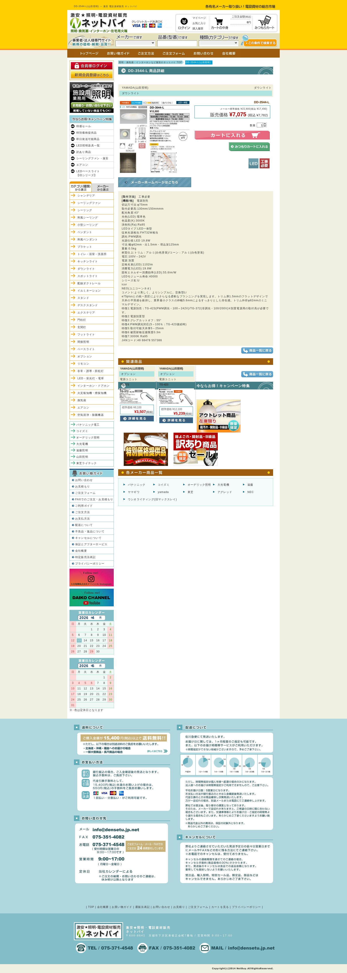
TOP (91, 907)
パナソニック (136, 484)
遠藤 (250, 484)
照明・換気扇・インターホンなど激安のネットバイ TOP (150, 62)
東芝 (190, 492)
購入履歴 (198, 28)
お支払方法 (82, 518)
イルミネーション (89, 290)
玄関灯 (81, 327)
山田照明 (82, 456)
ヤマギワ (134, 492)
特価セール (83, 126)
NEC (250, 492)
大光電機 (223, 484)
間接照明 (83, 341)
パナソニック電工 (88, 424)
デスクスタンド (87, 305)
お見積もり (82, 486)
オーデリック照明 (199, 484)
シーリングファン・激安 (92, 158)
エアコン (82, 164)
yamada (163, 492)
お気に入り (199, 23)
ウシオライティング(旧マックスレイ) (152, 499)
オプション (84, 356)
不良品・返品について (89, 531)
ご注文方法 (82, 512)
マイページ (199, 17)
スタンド (83, 298)
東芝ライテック (86, 463)
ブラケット (84, 246)
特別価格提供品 (86, 132)
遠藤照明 (82, 450)
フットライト (86, 334)
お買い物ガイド (122, 907)
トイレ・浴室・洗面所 (92, 254)
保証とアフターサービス (91, 544)
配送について (84, 525)
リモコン (83, 363)
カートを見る (220, 907)
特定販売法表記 (85, 557)
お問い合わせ (84, 480)
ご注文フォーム (85, 492)
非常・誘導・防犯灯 (90, 371)
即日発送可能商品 (88, 139)
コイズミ (164, 484)
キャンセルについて (88, 537)
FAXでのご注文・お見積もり (94, 499)
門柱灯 (81, 319)
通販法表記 (142, 907)
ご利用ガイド (84, 505)
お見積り (179, 907)
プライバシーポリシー (89, 563)
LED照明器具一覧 (88, 145)
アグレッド (225, 492)
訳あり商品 (83, 152)
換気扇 (81, 400)
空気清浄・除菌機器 (90, 414)
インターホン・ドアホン (93, 385)
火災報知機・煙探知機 (92, 393)
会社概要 (81, 550)
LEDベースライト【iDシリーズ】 (88, 173)
